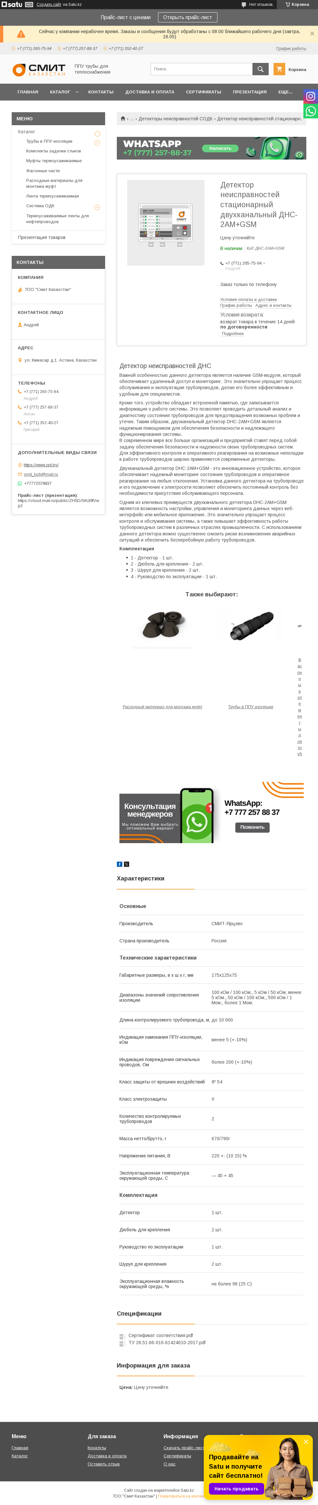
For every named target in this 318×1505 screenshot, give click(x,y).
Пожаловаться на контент (181, 1496)
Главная (28, 92)
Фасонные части (43, 170)
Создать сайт (49, 4)
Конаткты (97, 1447)
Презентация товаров (42, 237)
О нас (170, 1464)
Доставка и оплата (149, 92)
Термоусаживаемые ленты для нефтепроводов (57, 218)
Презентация (250, 92)
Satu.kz (187, 1490)
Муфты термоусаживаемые (54, 160)
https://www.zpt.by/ (41, 464)
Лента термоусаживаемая (52, 196)
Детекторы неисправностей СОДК (176, 118)
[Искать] (260, 69)
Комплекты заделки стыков (53, 151)
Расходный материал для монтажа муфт (162, 706)
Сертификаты (203, 92)
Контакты (101, 92)
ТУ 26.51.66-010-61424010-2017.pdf (166, 1342)
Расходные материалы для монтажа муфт (54, 183)
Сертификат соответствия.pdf (160, 1335)
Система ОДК (40, 205)
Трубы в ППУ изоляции (250, 706)
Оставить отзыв (104, 1464)
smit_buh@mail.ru (41, 474)
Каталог (60, 92)
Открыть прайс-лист (187, 17)
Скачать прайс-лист (184, 1447)
